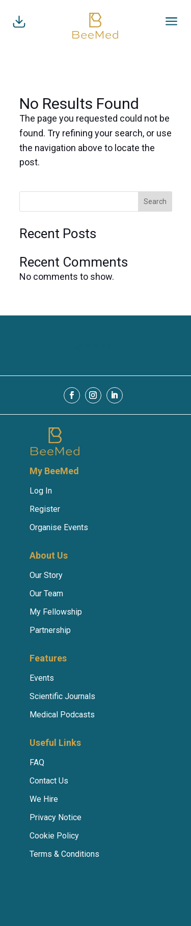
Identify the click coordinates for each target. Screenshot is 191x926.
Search (155, 201)
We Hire (44, 799)
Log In (41, 491)
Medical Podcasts (62, 714)
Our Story (46, 575)
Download (96, 345)
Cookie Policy (54, 836)
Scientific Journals (62, 696)
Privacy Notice (55, 817)
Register (45, 509)
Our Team (46, 593)
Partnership (50, 630)
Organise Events (59, 527)
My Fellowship (56, 612)
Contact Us (49, 781)
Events (42, 678)
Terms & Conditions (64, 854)
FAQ (37, 762)
